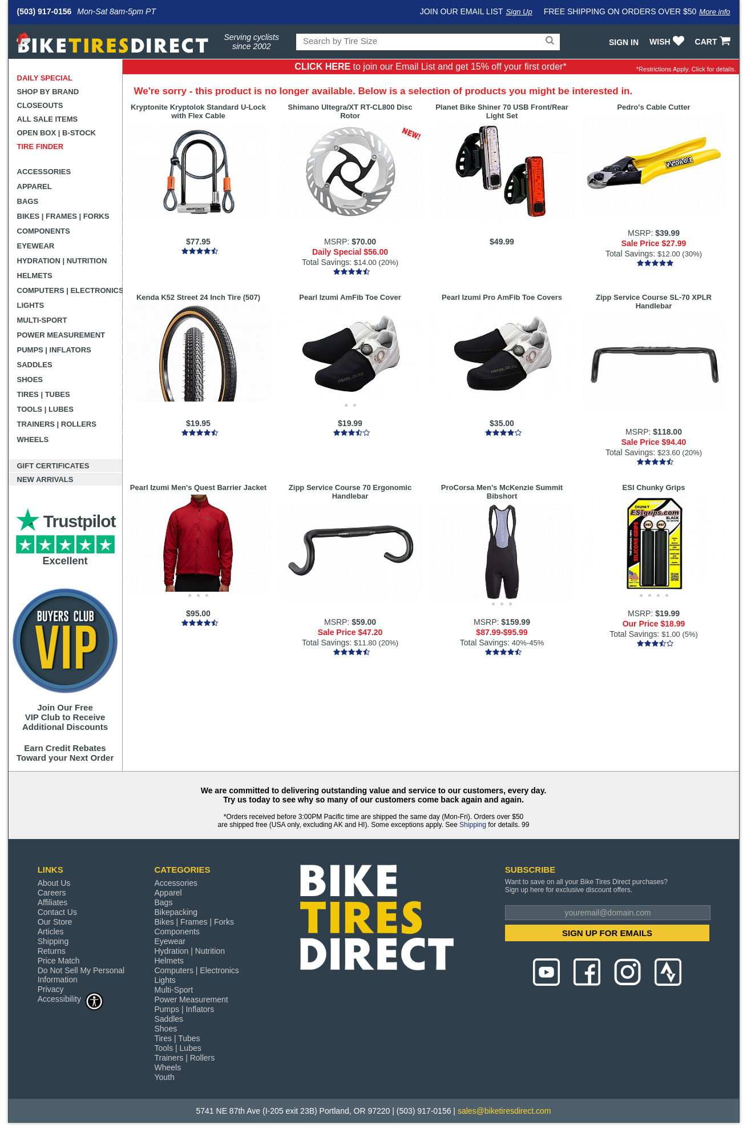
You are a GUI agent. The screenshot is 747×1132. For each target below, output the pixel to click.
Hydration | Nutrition (62, 260)
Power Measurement (61, 335)
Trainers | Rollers (56, 424)
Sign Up (519, 11)
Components (43, 231)
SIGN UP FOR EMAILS (607, 933)
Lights (31, 305)
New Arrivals (45, 479)
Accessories (44, 171)
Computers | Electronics (70, 290)
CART (714, 41)
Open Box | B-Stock (56, 133)
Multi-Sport (42, 320)
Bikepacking (175, 912)
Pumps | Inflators (54, 350)
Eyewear (36, 246)
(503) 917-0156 (44, 11)
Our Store (55, 921)
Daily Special (45, 78)
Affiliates (53, 902)
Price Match (59, 960)
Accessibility (71, 998)
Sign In (624, 42)
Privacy (51, 989)
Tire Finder (40, 146)
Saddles (35, 364)
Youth (164, 1077)
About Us (54, 883)
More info (714, 11)
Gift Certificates (53, 465)
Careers (52, 892)
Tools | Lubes (45, 409)
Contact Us (57, 912)
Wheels (33, 439)
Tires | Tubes (43, 394)
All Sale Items (47, 119)
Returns (52, 951)
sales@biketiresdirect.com (504, 1110)
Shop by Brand (48, 91)
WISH (668, 41)
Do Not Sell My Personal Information (81, 975)
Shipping (472, 825)
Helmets (35, 275)
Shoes (30, 379)
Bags (28, 201)
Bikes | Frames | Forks (63, 216)
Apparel (34, 186)
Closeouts (40, 105)
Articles (51, 931)
